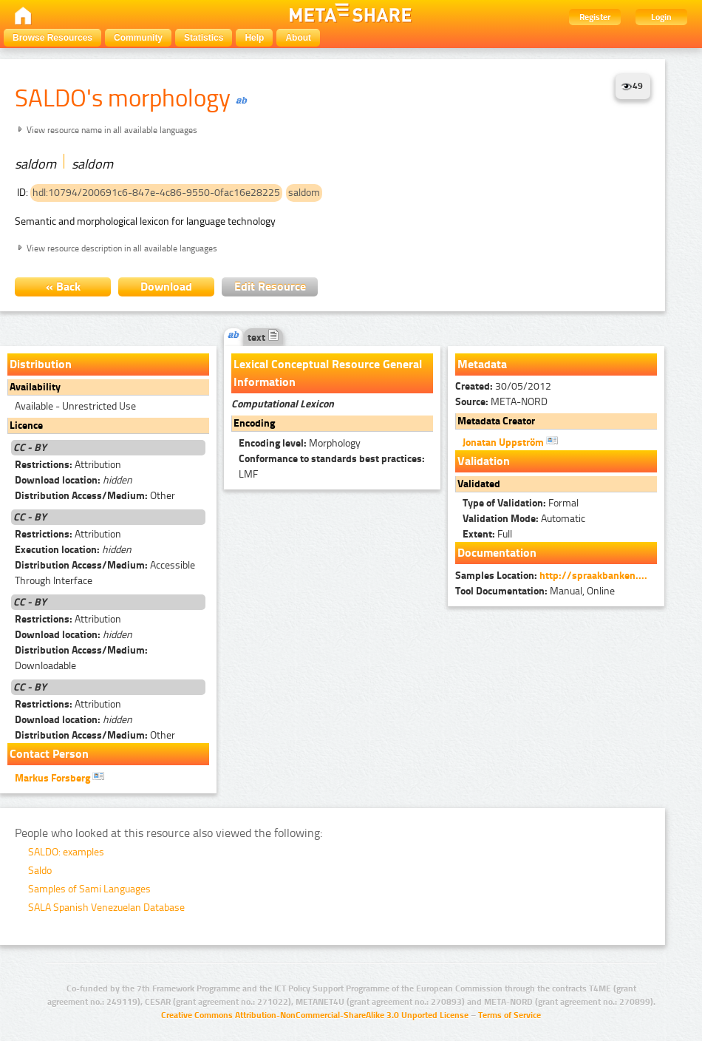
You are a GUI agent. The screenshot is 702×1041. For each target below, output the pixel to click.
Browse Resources (52, 38)
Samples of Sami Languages (89, 889)
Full (487, 534)
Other (95, 495)
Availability (35, 387)
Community (138, 38)
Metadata (482, 364)
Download (166, 286)
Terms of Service (509, 1015)
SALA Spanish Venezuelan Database (106, 907)
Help (254, 38)
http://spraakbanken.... (593, 575)
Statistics (203, 38)
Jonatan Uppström (510, 441)
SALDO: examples (66, 852)
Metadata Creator (496, 421)
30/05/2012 (503, 386)
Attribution (68, 464)
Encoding (254, 423)
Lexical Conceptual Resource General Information (328, 373)
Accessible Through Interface (105, 573)
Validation (483, 461)
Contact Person (49, 754)
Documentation (496, 553)
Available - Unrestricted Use (75, 406)
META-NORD (501, 402)
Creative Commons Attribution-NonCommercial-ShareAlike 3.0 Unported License (314, 1015)
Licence (26, 425)
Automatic (524, 518)
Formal (521, 503)
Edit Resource (270, 286)
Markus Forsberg (59, 777)
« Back (63, 286)
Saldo (40, 870)
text (263, 337)
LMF (332, 466)
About (298, 38)
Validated (478, 484)
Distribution (41, 364)
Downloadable (81, 658)
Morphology (300, 443)
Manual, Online (535, 591)
